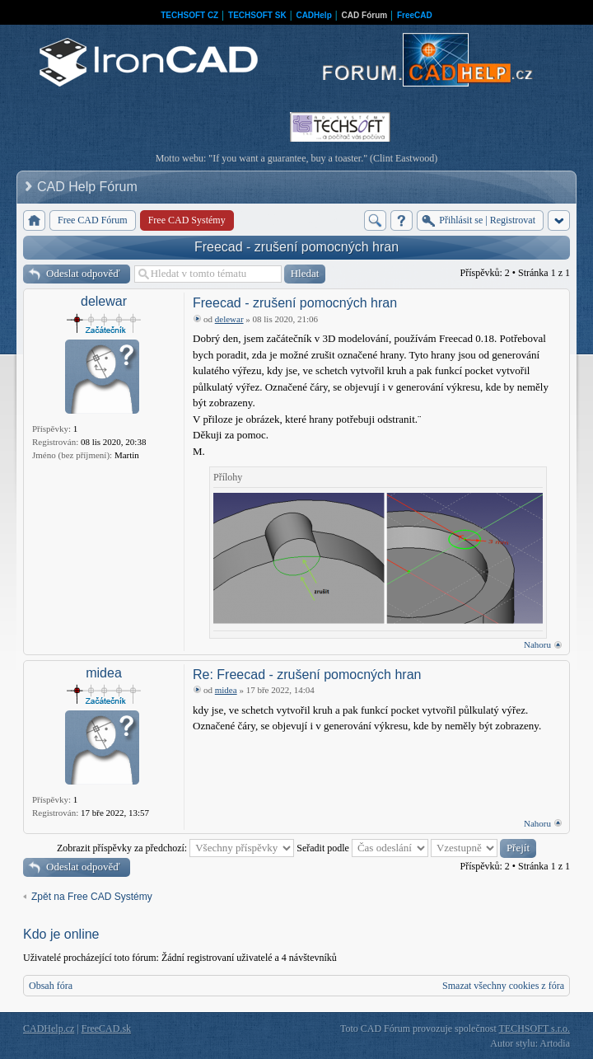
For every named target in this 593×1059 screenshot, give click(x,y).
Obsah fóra (50, 985)
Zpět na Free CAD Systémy (91, 897)
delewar (104, 301)
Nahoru (537, 644)
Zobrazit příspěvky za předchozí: (175, 848)
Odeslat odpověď (83, 273)
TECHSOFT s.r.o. (534, 1028)
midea (104, 673)
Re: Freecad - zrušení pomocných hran (307, 675)
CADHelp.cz (48, 1028)
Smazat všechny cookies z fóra (503, 985)
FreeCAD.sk (106, 1028)
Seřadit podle (362, 848)
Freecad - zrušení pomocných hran (296, 247)
